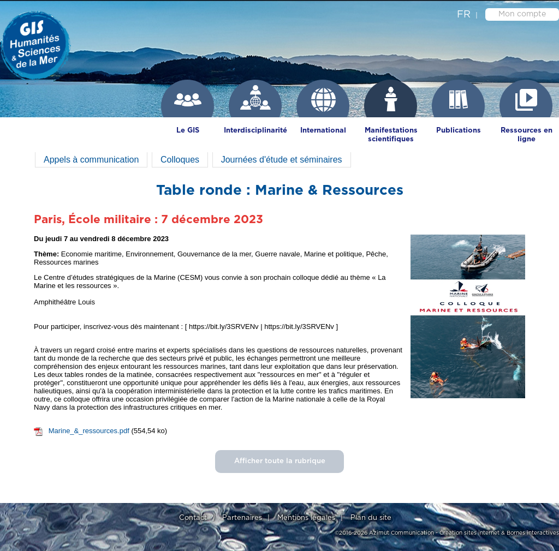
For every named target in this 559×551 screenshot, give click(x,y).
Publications (458, 130)
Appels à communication (91, 159)
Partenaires (242, 518)
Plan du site (370, 518)
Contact (193, 518)
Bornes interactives (533, 533)
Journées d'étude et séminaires (281, 159)
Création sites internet (469, 533)
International (323, 130)
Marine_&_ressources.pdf (89, 431)
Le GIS (187, 130)
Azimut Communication (401, 533)
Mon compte (522, 14)
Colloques (179, 159)
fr (464, 15)
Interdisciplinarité (255, 130)
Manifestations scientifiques (391, 135)
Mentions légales (306, 518)
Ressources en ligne (526, 135)
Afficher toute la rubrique (279, 461)
